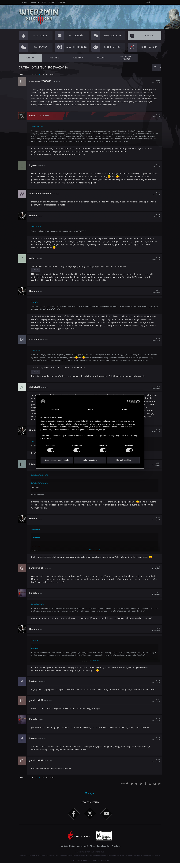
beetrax (34, 683)
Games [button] (34, 2)
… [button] (28, 75)
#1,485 (155, 216)
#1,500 (155, 763)
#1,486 (155, 258)
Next (51, 75)
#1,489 (155, 390)
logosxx (34, 165)
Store (52, 2)
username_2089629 (41, 81)
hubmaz (34, 466)
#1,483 (155, 165)
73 (32, 75)
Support (62, 2)
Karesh (34, 595)
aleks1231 (35, 389)
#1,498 (155, 722)
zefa (32, 258)
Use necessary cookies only (57, 460)
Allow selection (90, 460)
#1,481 (155, 81)
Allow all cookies (123, 460)
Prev (21, 75)
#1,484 (155, 194)
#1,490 (155, 433)
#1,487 (155, 291)
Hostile (34, 215)
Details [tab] (90, 409)
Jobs (44, 2)
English (90, 793)
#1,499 (155, 741)
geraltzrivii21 (37, 570)
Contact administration (67, 846)
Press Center (116, 846)
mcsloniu (35, 339)
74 (36, 75)
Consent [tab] (55, 409)
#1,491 (155, 467)
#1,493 (155, 571)
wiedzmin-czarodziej (41, 193)
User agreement (82, 846)
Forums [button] (23, 2)
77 (47, 75)
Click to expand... (95, 552)
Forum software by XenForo (90, 860)
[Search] (155, 67)
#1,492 (155, 521)
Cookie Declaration (103, 846)
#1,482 (155, 116)
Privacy (92, 846)
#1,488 (155, 339)
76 (43, 75)
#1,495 (155, 632)
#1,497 (155, 703)
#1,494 (155, 596)
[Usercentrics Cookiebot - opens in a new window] (129, 401)
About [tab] (125, 409)
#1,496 (155, 684)
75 (39, 75)
